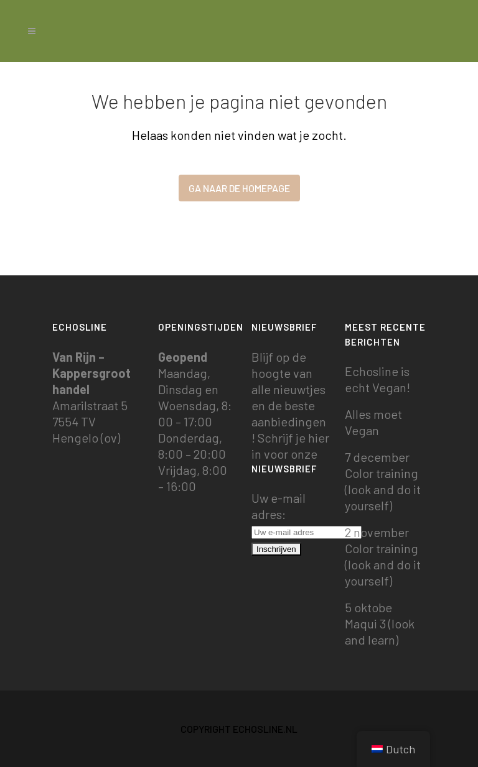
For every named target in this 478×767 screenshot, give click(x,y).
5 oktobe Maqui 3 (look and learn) (380, 623)
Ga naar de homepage (239, 188)
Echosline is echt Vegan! (377, 379)
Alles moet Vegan (373, 422)
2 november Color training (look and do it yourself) (383, 556)
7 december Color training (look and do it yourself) (383, 481)
